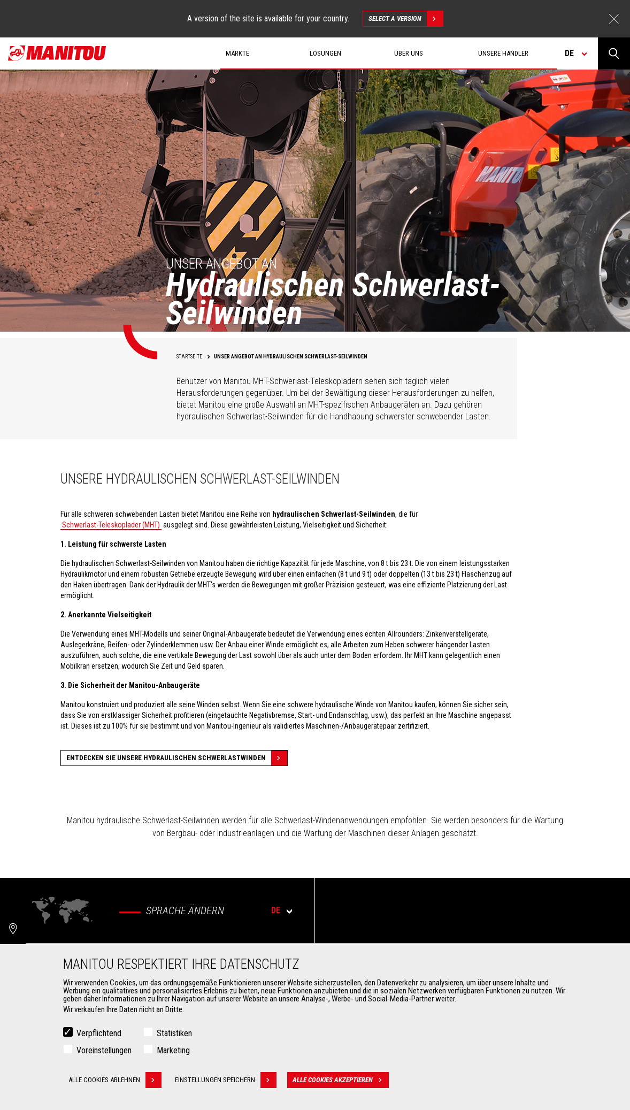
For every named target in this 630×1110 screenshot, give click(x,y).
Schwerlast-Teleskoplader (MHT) (111, 524)
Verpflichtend (98, 1033)
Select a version (405, 18)
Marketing (173, 1050)
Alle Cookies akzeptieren (341, 1080)
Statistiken (174, 1033)
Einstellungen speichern (225, 1080)
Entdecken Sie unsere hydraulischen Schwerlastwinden (176, 758)
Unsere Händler (503, 53)
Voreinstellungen (104, 1050)
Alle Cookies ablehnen (115, 1080)
